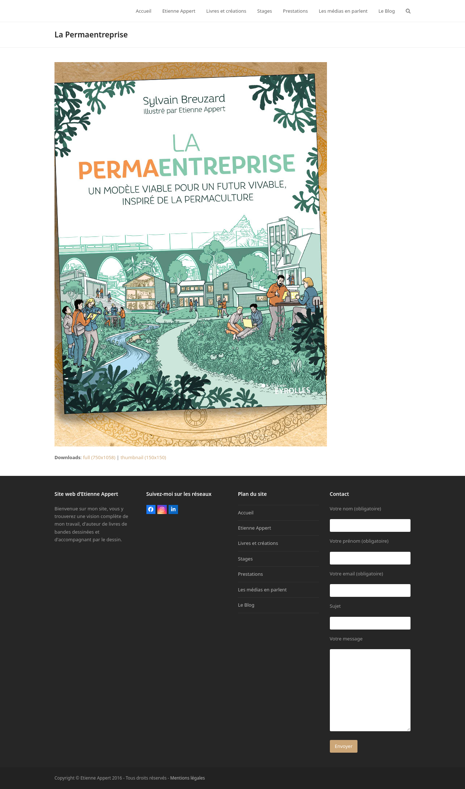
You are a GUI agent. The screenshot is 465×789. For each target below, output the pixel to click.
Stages (245, 558)
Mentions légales (187, 778)
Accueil (246, 512)
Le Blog (246, 605)
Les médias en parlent (262, 589)
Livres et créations (258, 543)
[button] (408, 11)
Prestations (250, 574)
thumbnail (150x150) (143, 457)
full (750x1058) (99, 457)
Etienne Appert (254, 528)
